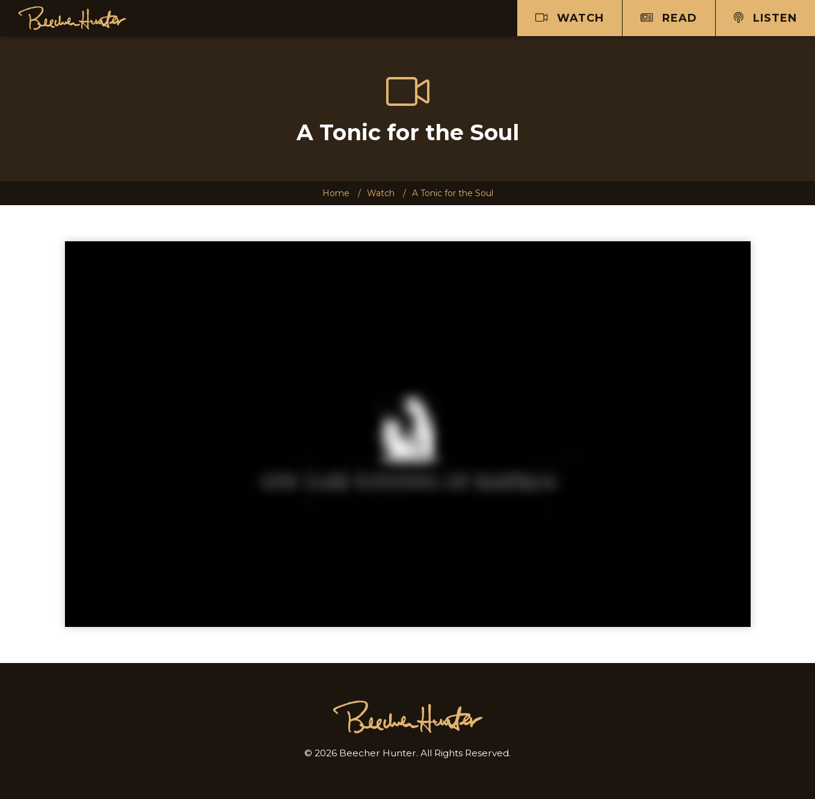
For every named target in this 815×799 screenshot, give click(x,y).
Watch (569, 18)
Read (669, 18)
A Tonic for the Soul (452, 193)
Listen (765, 18)
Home (335, 193)
